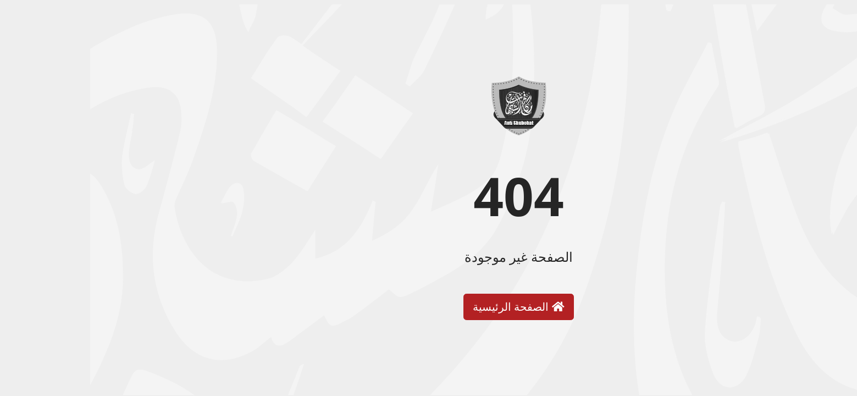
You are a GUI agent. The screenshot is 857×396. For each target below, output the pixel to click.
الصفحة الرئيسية (428, 306)
